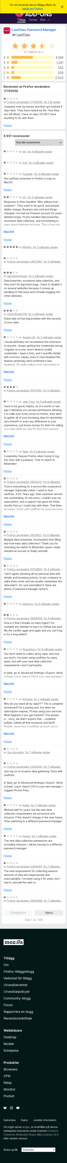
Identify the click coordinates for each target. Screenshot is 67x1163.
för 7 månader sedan (46, 699)
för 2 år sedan (52, 102)
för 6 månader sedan (48, 401)
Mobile (9, 1044)
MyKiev (27, 247)
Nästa (49, 912)
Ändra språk (11, 1149)
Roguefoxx (29, 649)
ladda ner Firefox (32, 8)
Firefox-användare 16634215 (24, 481)
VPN (7, 1076)
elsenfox (28, 603)
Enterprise (11, 1050)
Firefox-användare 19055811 (24, 535)
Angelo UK (29, 337)
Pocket (9, 1096)
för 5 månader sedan (40, 197)
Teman (32, 20)
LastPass (23, 35)
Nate (25, 451)
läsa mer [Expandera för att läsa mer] (9, 231)
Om (6, 965)
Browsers (11, 1069)
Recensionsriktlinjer (18, 1018)
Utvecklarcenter (16, 985)
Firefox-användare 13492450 (24, 766)
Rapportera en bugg (18, 1012)
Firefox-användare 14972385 (24, 261)
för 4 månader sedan (40, 151)
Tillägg (21, 20)
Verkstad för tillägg (18, 978)
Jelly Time (29, 401)
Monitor (9, 1089)
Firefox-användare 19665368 (24, 900)
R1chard (27, 699)
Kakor (24, 1120)
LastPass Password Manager (34, 30)
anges (26, 1126)
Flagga (8, 125)
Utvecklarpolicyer (17, 991)
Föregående (18, 912)
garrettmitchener (17, 276)
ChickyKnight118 (17, 314)
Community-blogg (17, 998)
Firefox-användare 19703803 (24, 569)
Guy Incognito (15, 752)
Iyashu (26, 836)
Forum (8, 1005)
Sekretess (10, 1120)
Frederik (28, 173)
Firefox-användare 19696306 (24, 618)
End (25, 162)
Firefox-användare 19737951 (24, 390)
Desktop (10, 1037)
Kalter (26, 805)
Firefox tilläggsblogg (19, 971)
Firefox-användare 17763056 (24, 102)
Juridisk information (44, 1120)
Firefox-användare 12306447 (24, 866)
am (24, 151)
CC (24, 197)
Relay (8, 1083)
